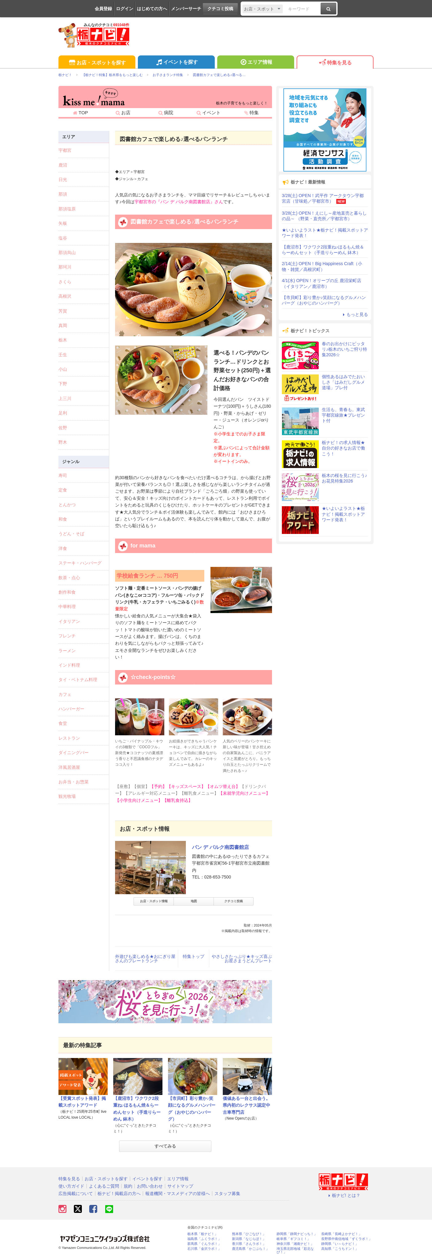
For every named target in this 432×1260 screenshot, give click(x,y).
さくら (64, 281)
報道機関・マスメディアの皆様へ (177, 1193)
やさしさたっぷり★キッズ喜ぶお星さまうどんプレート (242, 958)
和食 (62, 519)
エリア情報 (255, 62)
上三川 (64, 398)
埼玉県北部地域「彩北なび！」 (295, 1250)
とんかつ (67, 504)
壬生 (62, 354)
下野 (62, 383)
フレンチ (67, 635)
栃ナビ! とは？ (343, 1195)
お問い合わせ (150, 1186)
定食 (62, 489)
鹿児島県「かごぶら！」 (250, 1248)
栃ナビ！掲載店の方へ (119, 1193)
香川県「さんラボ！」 (249, 1244)
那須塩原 (67, 208)
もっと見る (354, 314)
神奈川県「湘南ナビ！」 (295, 1244)
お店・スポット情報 (154, 901)
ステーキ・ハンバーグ (80, 562)
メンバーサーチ (186, 8)
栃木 (62, 339)
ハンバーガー (71, 708)
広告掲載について (75, 1193)
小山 (62, 369)
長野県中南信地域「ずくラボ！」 (346, 1239)
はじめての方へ (152, 8)
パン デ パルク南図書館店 (220, 847)
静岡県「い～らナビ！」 (339, 1244)
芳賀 (62, 311)
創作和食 (67, 592)
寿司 (62, 475)
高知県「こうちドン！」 (339, 1248)
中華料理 (67, 606)
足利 (62, 412)
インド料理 (69, 665)
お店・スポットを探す (97, 63)
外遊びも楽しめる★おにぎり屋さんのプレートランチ (145, 958)
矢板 (62, 223)
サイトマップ (180, 1186)
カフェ (64, 694)
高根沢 (64, 296)
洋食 (62, 548)
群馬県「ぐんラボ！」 (204, 1244)
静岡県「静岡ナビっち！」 (297, 1234)
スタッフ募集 (227, 1193)
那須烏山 (67, 252)
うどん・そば (71, 533)
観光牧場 (67, 796)
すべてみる (165, 1146)
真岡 (62, 325)
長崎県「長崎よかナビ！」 (341, 1234)
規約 (128, 1186)
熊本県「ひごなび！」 (249, 1234)
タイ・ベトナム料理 (77, 679)
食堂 (62, 723)
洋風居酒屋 (69, 767)
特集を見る (334, 63)
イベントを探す (176, 62)
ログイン (124, 8)
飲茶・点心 (69, 577)
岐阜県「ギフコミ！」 (293, 1239)
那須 (62, 194)
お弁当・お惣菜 (73, 781)
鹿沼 (62, 165)
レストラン (69, 738)
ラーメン (67, 650)
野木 (62, 442)
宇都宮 (64, 150)
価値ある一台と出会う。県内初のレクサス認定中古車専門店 (246, 1105)
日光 (62, 179)
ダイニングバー (73, 752)
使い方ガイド (71, 1186)
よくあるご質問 (104, 1186)
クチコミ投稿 (220, 8)
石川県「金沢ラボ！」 (204, 1248)
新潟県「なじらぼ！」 (249, 1239)
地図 (194, 901)
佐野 (62, 427)
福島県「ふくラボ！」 (204, 1239)
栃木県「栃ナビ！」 (202, 1234)
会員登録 (103, 8)
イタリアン (69, 621)
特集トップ (193, 956)
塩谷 (62, 238)
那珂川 (64, 267)
